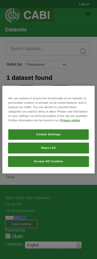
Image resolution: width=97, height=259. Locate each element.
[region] (48, 129)
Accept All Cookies (48, 161)
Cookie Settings (48, 134)
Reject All (48, 147)
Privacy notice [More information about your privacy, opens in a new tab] (70, 120)
